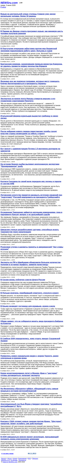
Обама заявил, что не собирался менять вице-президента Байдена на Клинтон (32, 322)
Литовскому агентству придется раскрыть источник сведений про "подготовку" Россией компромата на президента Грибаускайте (31, 196)
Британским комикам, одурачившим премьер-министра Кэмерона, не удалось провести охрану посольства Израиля (31, 65)
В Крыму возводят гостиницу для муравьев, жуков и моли (28, 306)
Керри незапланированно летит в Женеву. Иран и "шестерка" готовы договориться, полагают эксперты (29, 374)
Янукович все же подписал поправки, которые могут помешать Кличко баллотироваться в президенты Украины (30, 82)
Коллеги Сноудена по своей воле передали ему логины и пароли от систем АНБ (31, 182)
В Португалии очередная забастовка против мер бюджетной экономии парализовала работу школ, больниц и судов (29, 50)
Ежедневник (22, 458)
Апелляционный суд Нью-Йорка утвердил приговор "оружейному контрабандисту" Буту (31, 405)
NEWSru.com (9, 2)
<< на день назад (7, 453)
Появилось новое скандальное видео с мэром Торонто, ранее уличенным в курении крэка (29, 357)
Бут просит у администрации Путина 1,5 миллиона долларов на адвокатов (30, 150)
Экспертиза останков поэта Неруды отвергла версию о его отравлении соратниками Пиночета (28, 100)
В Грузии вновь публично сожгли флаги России (23, 280)
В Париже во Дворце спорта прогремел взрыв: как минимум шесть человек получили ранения (32, 32)
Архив (15, 458)
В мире (3, 7)
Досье (9, 458)
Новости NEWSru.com (9, 462)
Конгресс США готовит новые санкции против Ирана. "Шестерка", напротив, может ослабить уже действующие (31, 422)
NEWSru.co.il (5, 460)
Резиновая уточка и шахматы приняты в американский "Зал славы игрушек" (32, 248)
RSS (29, 458)
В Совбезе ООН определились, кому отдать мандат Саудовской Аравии (30, 340)
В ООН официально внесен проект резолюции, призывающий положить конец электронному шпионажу (29, 438)
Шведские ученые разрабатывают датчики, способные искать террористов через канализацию (30, 231)
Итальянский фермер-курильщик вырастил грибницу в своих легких (29, 117)
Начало (3, 458)
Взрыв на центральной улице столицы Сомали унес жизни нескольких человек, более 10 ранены (28, 15)
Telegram (35, 458)
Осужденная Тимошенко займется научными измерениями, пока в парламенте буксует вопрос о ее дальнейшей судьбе (31, 213)
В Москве (14, 460)
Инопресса (22, 460)
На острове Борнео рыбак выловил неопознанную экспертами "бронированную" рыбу (30, 165)
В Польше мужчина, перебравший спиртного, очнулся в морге (30, 293)
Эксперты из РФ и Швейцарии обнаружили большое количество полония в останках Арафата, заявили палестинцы (31, 263)
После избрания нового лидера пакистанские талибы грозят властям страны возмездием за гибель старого (29, 132)
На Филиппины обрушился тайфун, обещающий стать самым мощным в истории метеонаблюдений (29, 390)
